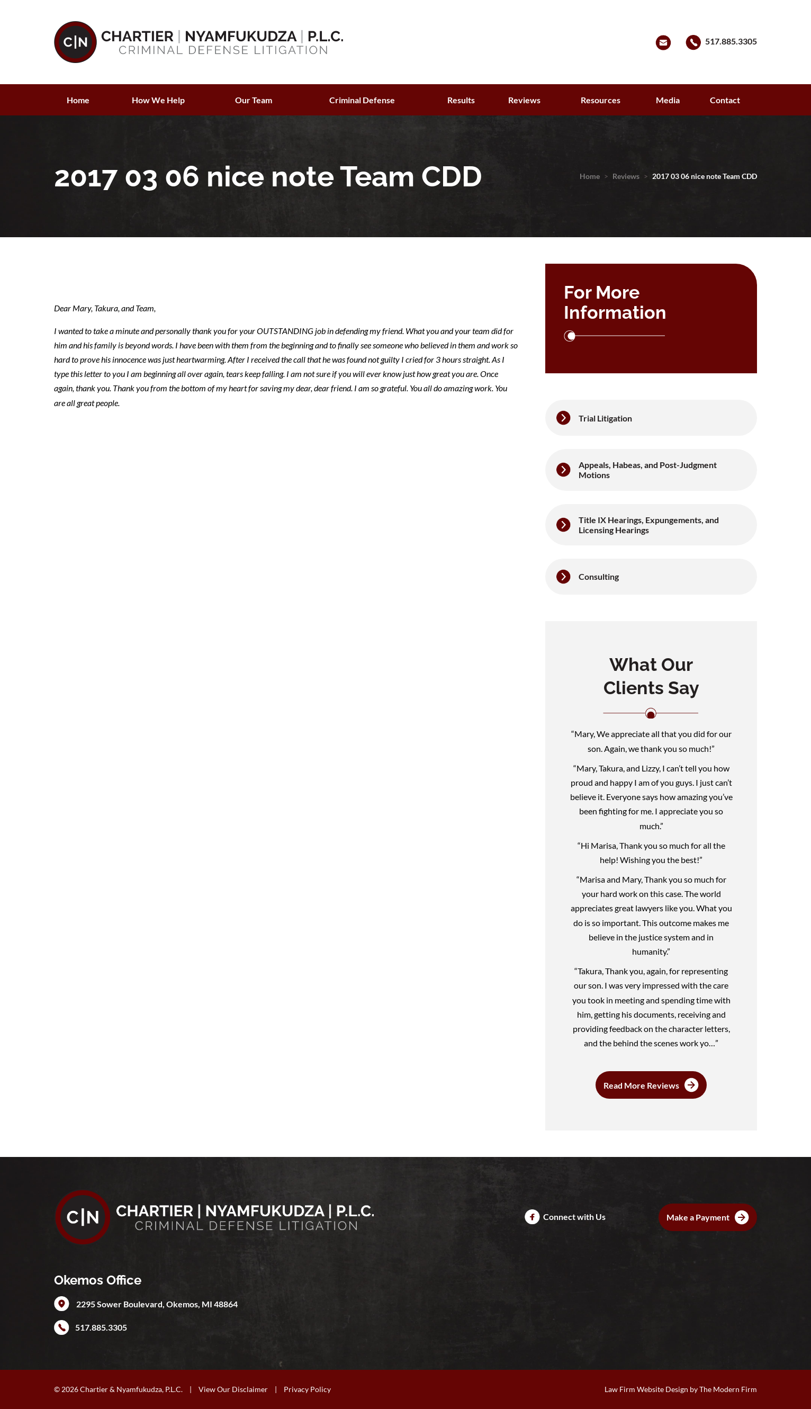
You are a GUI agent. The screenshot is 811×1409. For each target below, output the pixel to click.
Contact (725, 100)
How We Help (158, 100)
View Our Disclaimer (233, 1389)
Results (461, 100)
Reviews (524, 100)
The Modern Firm (728, 1389)
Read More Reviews (641, 1085)
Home (78, 100)
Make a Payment (697, 1217)
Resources (600, 100)
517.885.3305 (731, 41)
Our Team (253, 100)
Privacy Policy (307, 1389)
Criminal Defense (362, 100)
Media (668, 100)
